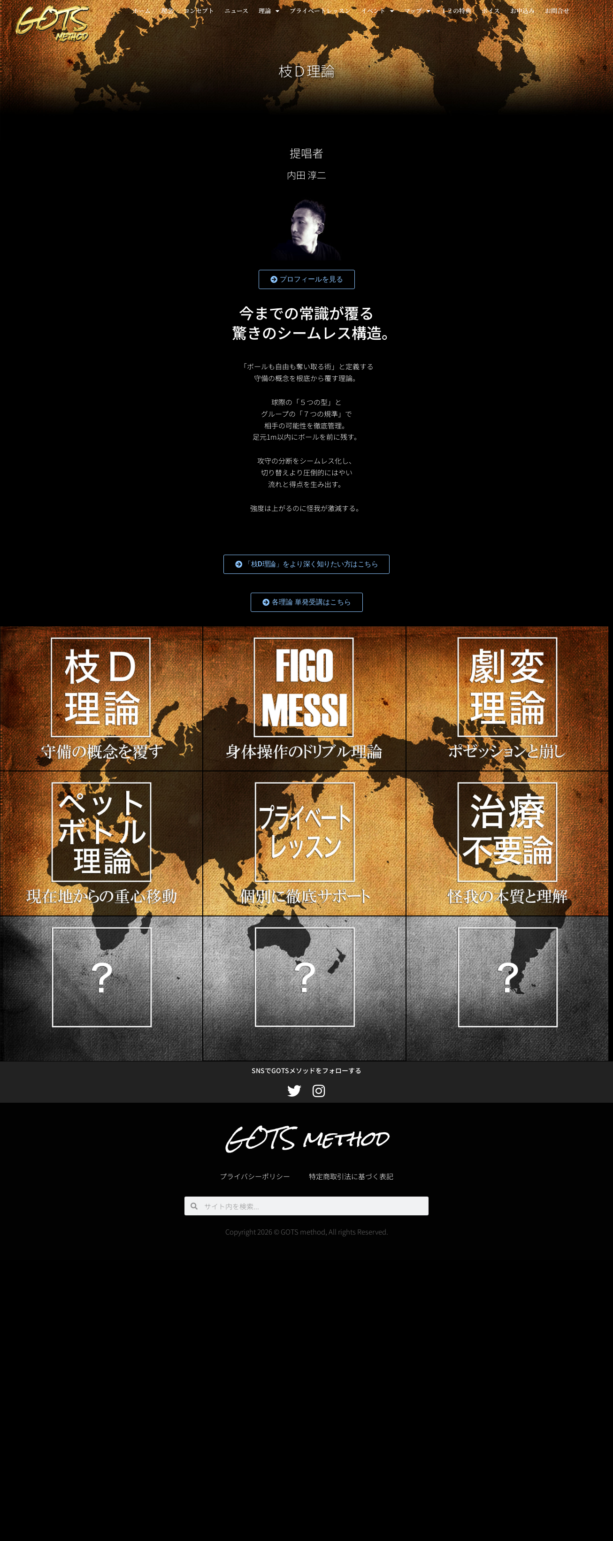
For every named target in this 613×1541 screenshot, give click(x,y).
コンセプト (199, 10)
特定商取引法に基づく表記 (351, 1176)
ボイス (491, 10)
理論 (269, 11)
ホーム (141, 10)
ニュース (236, 10)
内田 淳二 (306, 175)
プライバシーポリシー (255, 1176)
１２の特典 (456, 10)
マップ (417, 11)
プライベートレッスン (320, 10)
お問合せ (557, 10)
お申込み (522, 10)
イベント (377, 11)
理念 (167, 10)
